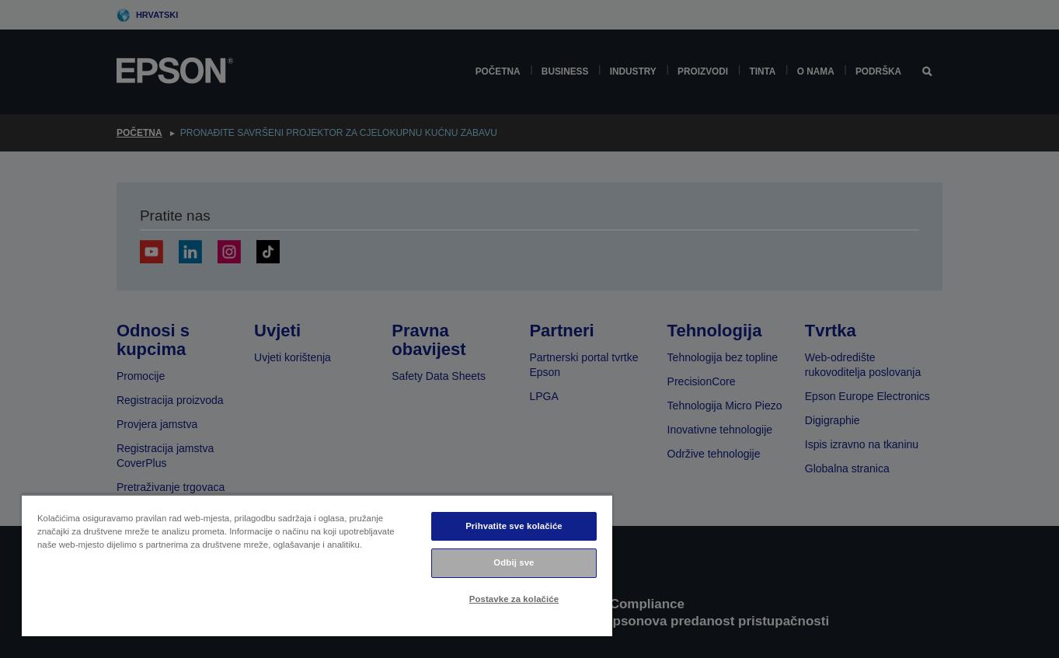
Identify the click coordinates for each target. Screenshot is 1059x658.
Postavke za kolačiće (514, 599)
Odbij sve (513, 562)
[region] (317, 565)
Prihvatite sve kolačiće (514, 526)
